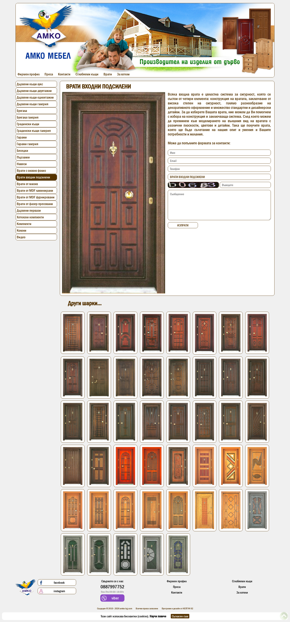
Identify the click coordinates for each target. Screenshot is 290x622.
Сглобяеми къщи (87, 74)
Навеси (22, 164)
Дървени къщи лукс (30, 84)
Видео (21, 237)
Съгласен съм (180, 616)
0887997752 (112, 586)
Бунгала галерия (27, 117)
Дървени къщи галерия (32, 104)
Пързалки (23, 157)
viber (110, 598)
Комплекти (24, 224)
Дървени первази (29, 210)
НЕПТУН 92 (188, 608)
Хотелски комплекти (30, 217)
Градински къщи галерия (34, 131)
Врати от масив (27, 184)
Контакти (64, 74)
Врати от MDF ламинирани (35, 191)
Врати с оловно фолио (31, 171)
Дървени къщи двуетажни (34, 91)
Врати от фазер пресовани (35, 204)
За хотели (123, 74)
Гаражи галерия (27, 144)
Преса (49, 74)
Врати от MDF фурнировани (36, 197)
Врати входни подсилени (33, 177)
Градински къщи (28, 124)
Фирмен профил (28, 74)
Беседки (22, 151)
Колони (21, 230)
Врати (108, 74)
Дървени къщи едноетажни (35, 97)
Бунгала (22, 111)
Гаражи (22, 137)
